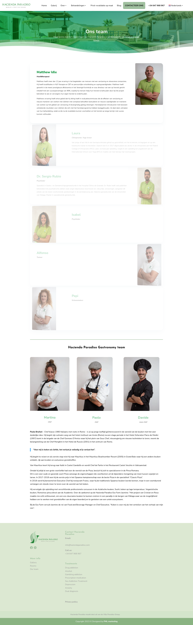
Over (63, 5)
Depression (70, 584)
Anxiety (68, 588)
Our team (34, 569)
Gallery (33, 562)
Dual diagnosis (71, 591)
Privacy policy (71, 601)
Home (44, 5)
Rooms (33, 566)
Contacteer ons (134, 5)
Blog (119, 5)
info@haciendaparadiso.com (77, 545)
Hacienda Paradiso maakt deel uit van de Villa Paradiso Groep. (95, 614)
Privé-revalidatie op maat (102, 5)
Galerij (54, 5)
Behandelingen (77, 5)
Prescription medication (75, 577)
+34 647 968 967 (156, 5)
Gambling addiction (73, 574)
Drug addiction (71, 567)
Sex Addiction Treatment (76, 581)
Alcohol (68, 571)
